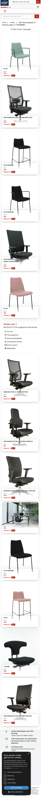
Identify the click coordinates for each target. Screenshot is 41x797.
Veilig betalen (10, 348)
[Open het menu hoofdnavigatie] (4, 11)
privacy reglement (21, 795)
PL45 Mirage (9, 212)
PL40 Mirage (9, 570)
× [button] (28, 754)
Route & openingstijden (13, 338)
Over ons (9, 331)
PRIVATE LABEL (9, 25)
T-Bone (7, 666)
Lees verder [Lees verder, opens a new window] (15, 768)
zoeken (12, 22)
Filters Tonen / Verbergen (20, 29)
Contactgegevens (11, 335)
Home (4, 22)
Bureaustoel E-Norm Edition (16, 392)
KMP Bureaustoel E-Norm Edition (18, 716)
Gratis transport (11, 345)
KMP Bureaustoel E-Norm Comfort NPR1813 (13, 260)
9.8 (5, 7)
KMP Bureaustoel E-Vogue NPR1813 (18, 441)
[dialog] (16, 773)
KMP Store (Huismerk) (27, 22)
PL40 (5, 308)
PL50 (5, 617)
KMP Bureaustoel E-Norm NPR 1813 (18, 117)
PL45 (5, 68)
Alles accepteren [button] (16, 788)
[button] (16, 792)
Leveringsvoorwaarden (13, 341)
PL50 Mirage (9, 165)
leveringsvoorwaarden (31, 794)
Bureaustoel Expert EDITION (15, 523)
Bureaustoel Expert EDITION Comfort (19, 490)
